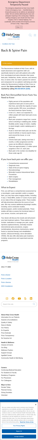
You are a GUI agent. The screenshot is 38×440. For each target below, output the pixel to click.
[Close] (36, 405)
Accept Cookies (19, 437)
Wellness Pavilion (7, 350)
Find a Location (6, 278)
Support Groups (6, 353)
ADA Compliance (7, 286)
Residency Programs (8, 375)
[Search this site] (19, 304)
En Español (5, 330)
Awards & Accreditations (9, 320)
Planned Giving (6, 390)
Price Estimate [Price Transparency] (6, 333)
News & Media (6, 325)
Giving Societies (6, 392)
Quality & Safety (6, 322)
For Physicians (6, 378)
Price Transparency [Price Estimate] (7, 335)
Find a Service (6, 282)
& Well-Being (18, 358)
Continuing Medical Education (11, 370)
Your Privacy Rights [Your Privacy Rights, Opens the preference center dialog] (19, 426)
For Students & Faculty (9, 372)
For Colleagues (6, 380)
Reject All (19, 432)
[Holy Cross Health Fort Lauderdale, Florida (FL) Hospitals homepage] (10, 40)
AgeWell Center (6, 355)
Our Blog (4, 347)
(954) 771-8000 (6, 267)
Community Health (7, 358)
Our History (5, 327)
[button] (35, 34)
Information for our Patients (10, 317)
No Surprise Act (6, 338)
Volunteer (4, 395)
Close (19, 27)
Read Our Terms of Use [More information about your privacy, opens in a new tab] (27, 423)
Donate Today (5, 387)
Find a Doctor (5, 275)
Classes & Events (7, 345)
